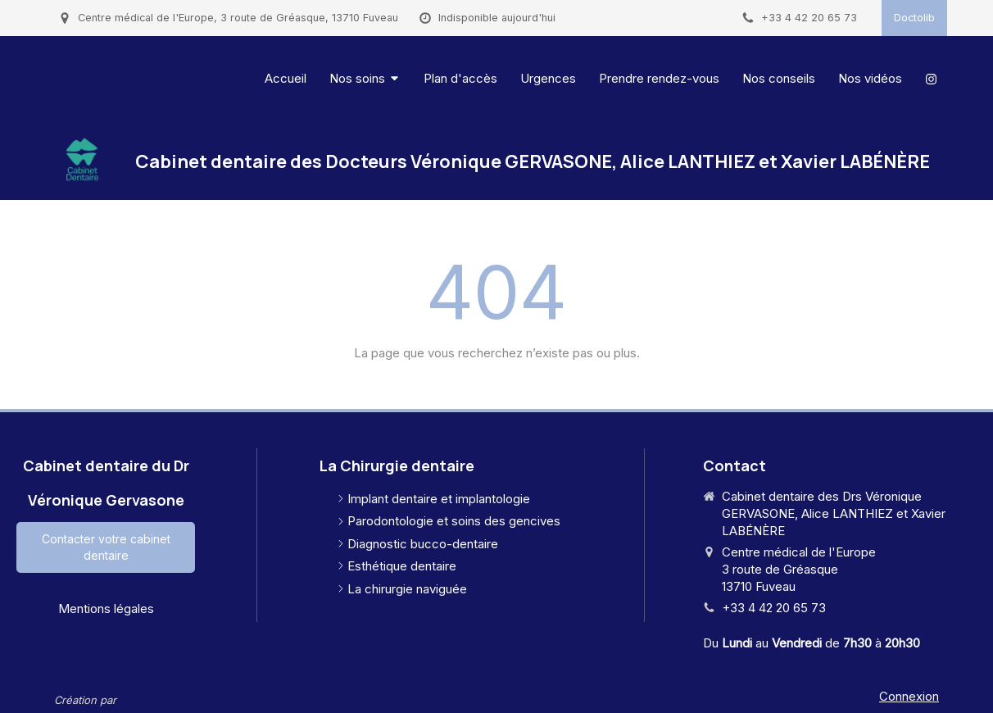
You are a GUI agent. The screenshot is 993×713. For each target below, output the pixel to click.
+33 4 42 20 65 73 (774, 607)
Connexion (909, 696)
